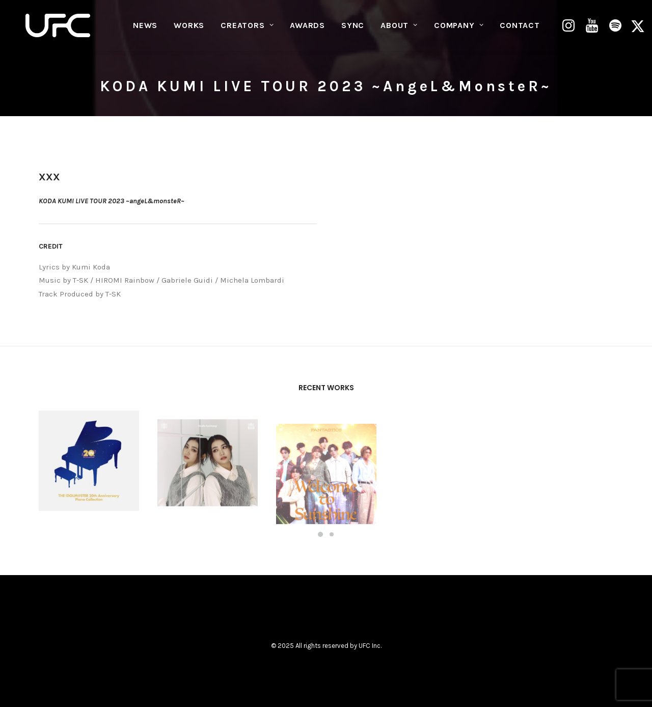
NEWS (145, 28)
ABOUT (399, 28)
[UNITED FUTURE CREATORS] (58, 28)
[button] (569, 28)
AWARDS (307, 28)
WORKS (189, 28)
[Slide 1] (320, 534)
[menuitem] (145, 28)
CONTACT (520, 28)
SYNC (352, 28)
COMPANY (458, 28)
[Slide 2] (331, 534)
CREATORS (247, 28)
